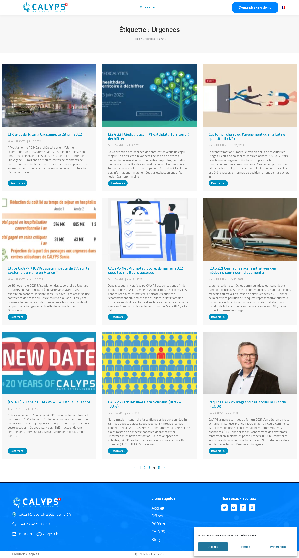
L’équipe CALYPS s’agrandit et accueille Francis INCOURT (247, 404)
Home (136, 38)
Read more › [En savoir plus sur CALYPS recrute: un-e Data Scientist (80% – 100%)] (118, 451)
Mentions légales (25, 554)
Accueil (157, 508)
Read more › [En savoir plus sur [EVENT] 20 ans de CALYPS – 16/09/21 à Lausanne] (18, 451)
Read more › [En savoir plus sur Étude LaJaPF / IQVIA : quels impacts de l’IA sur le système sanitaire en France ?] (18, 317)
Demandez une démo (255, 7)
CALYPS (158, 531)
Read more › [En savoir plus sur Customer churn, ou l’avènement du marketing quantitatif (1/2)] (218, 183)
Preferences (278, 547)
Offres (147, 7)
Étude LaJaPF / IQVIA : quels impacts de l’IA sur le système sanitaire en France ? (48, 270)
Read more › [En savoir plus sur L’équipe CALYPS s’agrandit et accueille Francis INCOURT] (218, 451)
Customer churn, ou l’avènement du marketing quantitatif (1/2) (247, 136)
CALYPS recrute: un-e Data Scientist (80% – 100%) (144, 404)
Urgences (149, 38)
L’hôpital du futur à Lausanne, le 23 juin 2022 (45, 134)
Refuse (245, 547)
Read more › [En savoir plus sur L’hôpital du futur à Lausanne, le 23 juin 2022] (18, 183)
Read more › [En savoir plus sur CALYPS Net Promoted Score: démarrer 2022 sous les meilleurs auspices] (118, 317)
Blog (155, 539)
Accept (213, 547)
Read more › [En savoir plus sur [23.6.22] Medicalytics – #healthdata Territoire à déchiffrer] (118, 183)
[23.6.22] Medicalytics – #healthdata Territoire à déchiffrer (148, 136)
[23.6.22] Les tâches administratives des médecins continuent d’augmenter (242, 270)
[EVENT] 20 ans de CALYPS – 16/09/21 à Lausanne (49, 402)
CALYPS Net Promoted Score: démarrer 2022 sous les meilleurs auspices (145, 270)
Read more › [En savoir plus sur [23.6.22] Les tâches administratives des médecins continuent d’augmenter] (218, 317)
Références (161, 524)
